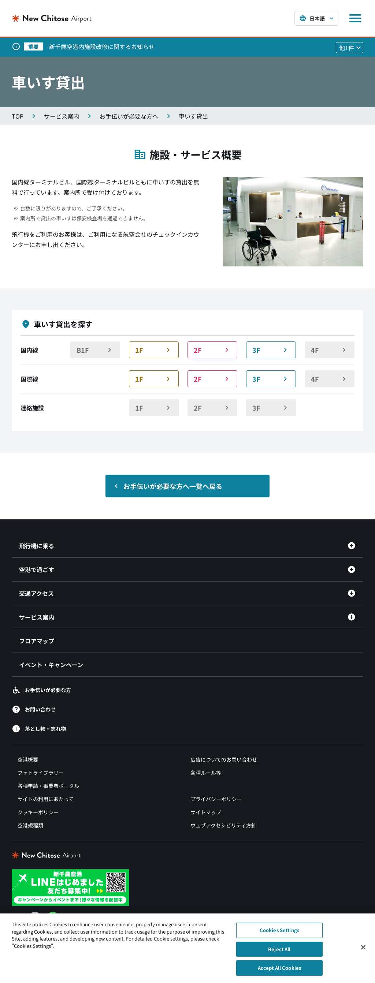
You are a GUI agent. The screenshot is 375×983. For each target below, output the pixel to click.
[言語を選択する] (316, 18)
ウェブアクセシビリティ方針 (223, 825)
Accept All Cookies (279, 970)
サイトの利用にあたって (46, 799)
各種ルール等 (205, 772)
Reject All (279, 951)
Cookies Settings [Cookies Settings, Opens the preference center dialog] (279, 932)
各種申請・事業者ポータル (48, 785)
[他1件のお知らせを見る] (349, 47)
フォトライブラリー (41, 772)
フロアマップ (36, 640)
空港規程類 (30, 825)
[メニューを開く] (355, 18)
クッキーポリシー (38, 812)
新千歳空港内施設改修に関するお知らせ (102, 46)
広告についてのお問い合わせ (223, 759)
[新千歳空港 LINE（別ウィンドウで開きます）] (70, 886)
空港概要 (28, 759)
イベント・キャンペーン (51, 664)
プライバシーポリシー (216, 799)
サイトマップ (205, 812)
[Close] (363, 950)
